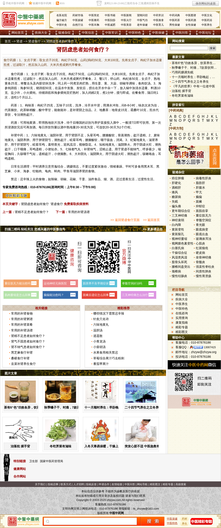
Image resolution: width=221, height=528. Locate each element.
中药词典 (174, 15)
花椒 (73, 179)
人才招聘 (78, 484)
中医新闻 (126, 15)
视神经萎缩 (179, 239)
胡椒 (123, 83)
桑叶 (136, 110)
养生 (184, 523)
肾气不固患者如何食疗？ (28, 341)
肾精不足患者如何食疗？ (32, 212)
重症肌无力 (203, 215)
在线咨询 (181, 313)
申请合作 (104, 484)
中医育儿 (158, 24)
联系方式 (66, 484)
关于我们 (40, 484)
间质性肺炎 (203, 271)
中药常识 (158, 15)
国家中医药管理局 (51, 461)
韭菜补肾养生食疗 (23, 364)
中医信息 (88, 32)
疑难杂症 (64, 32)
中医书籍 (110, 15)
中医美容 (126, 24)
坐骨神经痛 (203, 257)
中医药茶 (174, 20)
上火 (32, 179)
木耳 (150, 166)
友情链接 (117, 484)
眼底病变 (202, 229)
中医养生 (207, 24)
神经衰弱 (178, 220)
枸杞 (72, 74)
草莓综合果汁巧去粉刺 (108, 358)
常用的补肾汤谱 (79, 212)
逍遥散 (98, 336)
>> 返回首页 (151, 220)
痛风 (175, 192)
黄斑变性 (178, 229)
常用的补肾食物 (22, 313)
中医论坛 (205, 32)
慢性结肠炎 (179, 276)
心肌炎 (200, 243)
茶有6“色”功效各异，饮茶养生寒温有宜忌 (32, 407)
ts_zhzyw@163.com (146, 508)
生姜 (98, 83)
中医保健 (158, 32)
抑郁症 (200, 206)
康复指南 (181, 322)
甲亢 (199, 192)
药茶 (14, 105)
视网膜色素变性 (182, 243)
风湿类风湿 (179, 257)
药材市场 (77, 15)
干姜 (82, 179)
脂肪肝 (200, 183)
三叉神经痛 (179, 215)
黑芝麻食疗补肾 (22, 352)
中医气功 (142, 20)
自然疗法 (77, 24)
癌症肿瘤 (178, 178)
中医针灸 (61, 24)
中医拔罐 (77, 20)
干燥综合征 (179, 252)
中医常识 (111, 32)
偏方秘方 (61, 20)
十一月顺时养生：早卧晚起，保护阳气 (110, 407)
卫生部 (33, 461)
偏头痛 (176, 206)
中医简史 (94, 15)
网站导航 (142, 484)
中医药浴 (207, 20)
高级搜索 (180, 484)
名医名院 (61, 15)
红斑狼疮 (202, 248)
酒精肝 (176, 187)
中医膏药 (94, 20)
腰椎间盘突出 (181, 266)
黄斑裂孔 (178, 234)
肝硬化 (176, 183)
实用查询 (181, 318)
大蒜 (113, 83)
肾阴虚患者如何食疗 (35, 204)
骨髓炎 (200, 262)
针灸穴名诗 (101, 319)
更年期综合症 (181, 211)
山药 (91, 74)
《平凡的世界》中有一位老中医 (193, 86)
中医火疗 (126, 20)
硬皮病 (200, 252)
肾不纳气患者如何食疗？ (28, 347)
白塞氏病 (178, 248)
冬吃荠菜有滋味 (60, 446)
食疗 (14, 74)
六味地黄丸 (39, 135)
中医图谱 (190, 15)
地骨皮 (116, 110)
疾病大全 (41, 32)
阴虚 (142, 144)
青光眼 (200, 225)
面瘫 (199, 201)
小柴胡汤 (99, 347)
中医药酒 (190, 20)
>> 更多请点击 (153, 229)
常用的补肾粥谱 (22, 319)
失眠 (175, 201)
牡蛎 (35, 171)
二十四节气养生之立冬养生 (143, 407)
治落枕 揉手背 (20, 446)
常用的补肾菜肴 (22, 324)
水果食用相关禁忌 (105, 352)
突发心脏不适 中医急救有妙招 (145, 446)
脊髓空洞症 (203, 220)
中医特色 (135, 32)
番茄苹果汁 (101, 364)
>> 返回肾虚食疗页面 (124, 220)
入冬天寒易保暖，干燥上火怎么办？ (109, 446)
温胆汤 (98, 330)
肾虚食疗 (34, 41)
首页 (8, 41)
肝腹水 (200, 187)
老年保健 (142, 24)
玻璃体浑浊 (203, 239)
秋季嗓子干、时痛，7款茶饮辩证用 (68, 407)
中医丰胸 (94, 24)
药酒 (14, 122)
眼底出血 (202, 234)
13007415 (210, 347)
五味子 (60, 105)
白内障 (176, 225)
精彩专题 (181, 327)
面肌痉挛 (202, 211)
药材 (184, 518)
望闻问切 (142, 15)
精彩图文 (181, 332)
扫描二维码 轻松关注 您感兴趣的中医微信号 (35, 229)
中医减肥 (110, 24)
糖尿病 (176, 197)
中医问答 (181, 32)
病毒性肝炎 (203, 178)
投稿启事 (53, 484)
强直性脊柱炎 (205, 266)
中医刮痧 (110, 20)
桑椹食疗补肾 (20, 358)
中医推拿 (158, 20)
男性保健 (174, 24)
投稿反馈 (91, 484)
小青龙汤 (99, 341)
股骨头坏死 (179, 262)
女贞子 (35, 74)
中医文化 (207, 15)
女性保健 (190, 24)
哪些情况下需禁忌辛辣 (108, 313)
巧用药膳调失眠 (182, 72)
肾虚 (19, 41)
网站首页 (17, 32)
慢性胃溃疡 (203, 276)
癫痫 (199, 197)
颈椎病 (176, 271)
